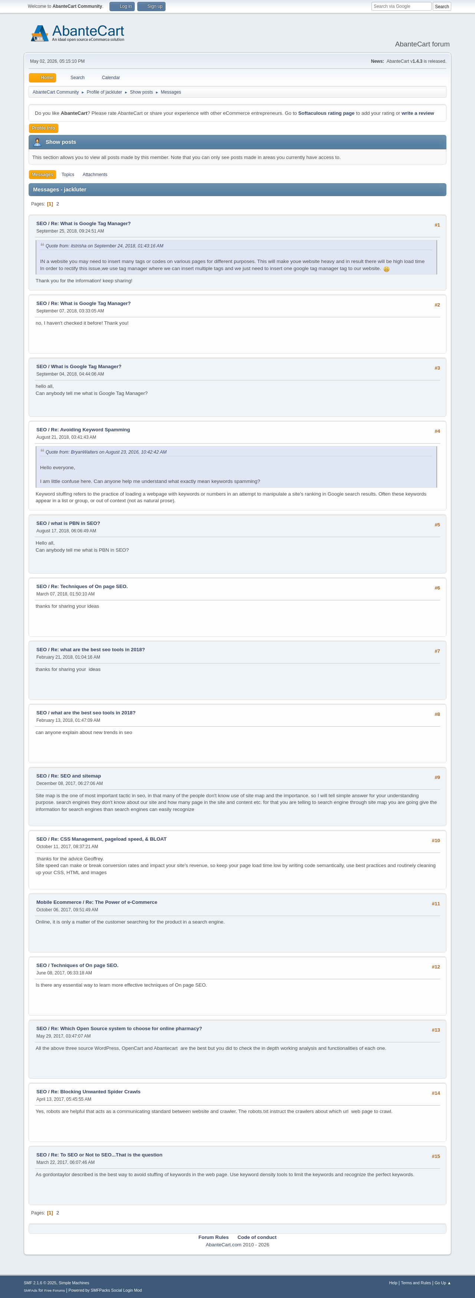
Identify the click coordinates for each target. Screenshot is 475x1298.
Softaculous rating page (326, 113)
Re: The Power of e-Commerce (121, 902)
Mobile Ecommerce (58, 902)
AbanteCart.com (223, 1244)
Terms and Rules (416, 1283)
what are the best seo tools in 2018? (93, 712)
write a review (418, 113)
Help (393, 1283)
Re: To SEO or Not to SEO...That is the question (106, 1155)
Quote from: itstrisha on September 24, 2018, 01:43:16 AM (104, 246)
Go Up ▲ (443, 1283)
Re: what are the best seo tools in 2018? (98, 649)
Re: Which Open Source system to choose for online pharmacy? (126, 1028)
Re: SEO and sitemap (76, 776)
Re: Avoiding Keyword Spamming (90, 429)
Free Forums (54, 1290)
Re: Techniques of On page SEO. (89, 586)
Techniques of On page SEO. (84, 965)
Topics (68, 174)
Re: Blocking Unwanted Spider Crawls (95, 1091)
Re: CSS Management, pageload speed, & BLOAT (109, 839)
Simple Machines (74, 1283)
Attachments (95, 174)
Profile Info (43, 128)
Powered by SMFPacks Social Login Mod (105, 1290)
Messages (42, 174)
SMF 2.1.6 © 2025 (40, 1283)
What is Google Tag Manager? (86, 366)
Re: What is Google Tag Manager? (91, 223)
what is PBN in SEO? (75, 523)
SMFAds (30, 1290)
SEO (42, 223)
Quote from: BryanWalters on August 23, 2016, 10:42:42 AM (106, 452)
